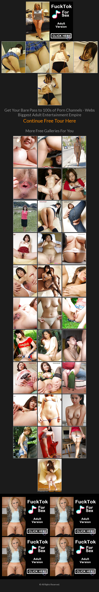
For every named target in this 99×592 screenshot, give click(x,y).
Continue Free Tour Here (49, 120)
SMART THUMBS (55, 491)
